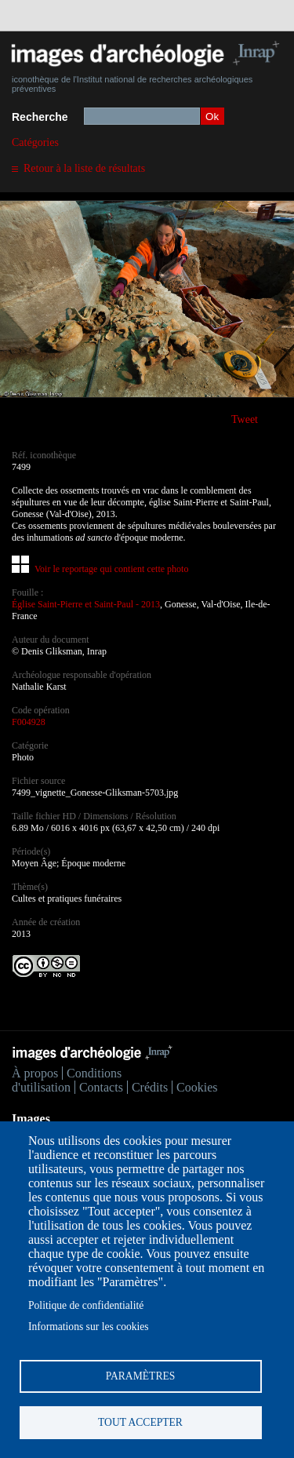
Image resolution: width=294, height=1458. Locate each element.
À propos (35, 1073)
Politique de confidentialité (85, 1305)
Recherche (40, 117)
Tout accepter (140, 1422)
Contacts (101, 1087)
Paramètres (141, 1376)
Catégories (35, 142)
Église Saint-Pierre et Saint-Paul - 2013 (86, 604)
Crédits (150, 1087)
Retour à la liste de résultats (84, 168)
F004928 (28, 721)
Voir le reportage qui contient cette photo (111, 568)
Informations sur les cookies (88, 1326)
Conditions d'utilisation (67, 1080)
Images (31, 1118)
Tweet (244, 419)
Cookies (196, 1087)
